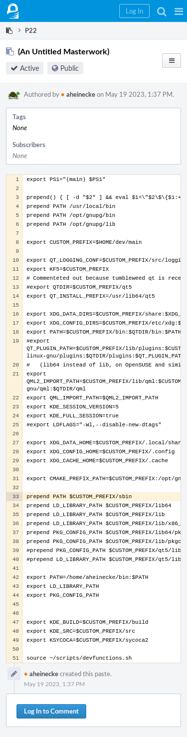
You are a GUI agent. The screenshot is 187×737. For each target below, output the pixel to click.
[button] (179, 11)
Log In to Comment (51, 711)
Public (69, 68)
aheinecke (78, 94)
